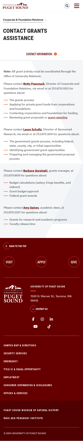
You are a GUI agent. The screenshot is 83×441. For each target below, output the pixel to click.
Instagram (42, 319)
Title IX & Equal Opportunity (22, 369)
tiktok (49, 326)
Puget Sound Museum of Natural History (31, 410)
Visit (9, 261)
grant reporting (57, 117)
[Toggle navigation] (76, 5)
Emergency (11, 361)
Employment (11, 377)
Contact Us (39, 309)
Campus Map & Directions (20, 345)
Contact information (41, 54)
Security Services (15, 353)
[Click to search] (67, 6)
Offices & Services (16, 393)
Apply (41, 261)
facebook (33, 319)
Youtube (36, 326)
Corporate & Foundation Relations (23, 19)
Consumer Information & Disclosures (28, 385)
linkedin (51, 319)
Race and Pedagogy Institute (23, 418)
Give (74, 261)
